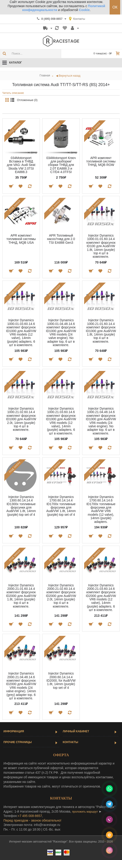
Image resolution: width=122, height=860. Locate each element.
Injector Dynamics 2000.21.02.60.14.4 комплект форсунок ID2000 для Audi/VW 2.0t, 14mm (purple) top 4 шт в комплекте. (61, 595)
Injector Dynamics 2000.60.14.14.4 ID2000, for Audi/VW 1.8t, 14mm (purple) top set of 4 (61, 680)
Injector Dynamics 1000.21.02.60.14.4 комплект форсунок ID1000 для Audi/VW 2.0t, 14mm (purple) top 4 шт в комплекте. (21, 419)
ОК (114, 7)
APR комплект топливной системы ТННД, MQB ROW (101, 161)
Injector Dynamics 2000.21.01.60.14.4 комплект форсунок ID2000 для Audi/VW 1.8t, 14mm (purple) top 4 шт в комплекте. (21, 595)
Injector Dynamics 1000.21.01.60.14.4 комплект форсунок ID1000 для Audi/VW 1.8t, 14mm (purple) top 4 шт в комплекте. (101, 330)
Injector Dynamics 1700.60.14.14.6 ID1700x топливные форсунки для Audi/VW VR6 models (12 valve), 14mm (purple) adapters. (101, 509)
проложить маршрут (85, 811)
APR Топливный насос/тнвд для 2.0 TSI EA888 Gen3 (61, 239)
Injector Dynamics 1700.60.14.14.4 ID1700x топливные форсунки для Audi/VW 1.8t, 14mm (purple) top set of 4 (61, 505)
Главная (45, 75)
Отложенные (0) (27, 100)
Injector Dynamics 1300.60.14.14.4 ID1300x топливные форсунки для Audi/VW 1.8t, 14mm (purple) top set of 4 (21, 505)
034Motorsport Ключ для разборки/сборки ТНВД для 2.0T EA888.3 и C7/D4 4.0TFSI (61, 165)
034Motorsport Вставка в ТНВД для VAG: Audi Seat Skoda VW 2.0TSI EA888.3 (21, 165)
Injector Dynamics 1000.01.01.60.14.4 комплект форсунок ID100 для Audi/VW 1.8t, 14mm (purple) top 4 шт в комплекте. (101, 246)
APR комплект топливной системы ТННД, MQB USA (21, 239)
